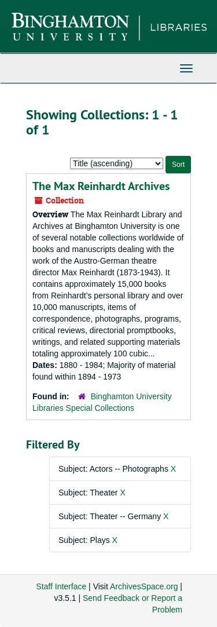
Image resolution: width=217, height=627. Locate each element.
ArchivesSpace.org (144, 586)
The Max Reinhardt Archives (101, 186)
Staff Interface (61, 586)
